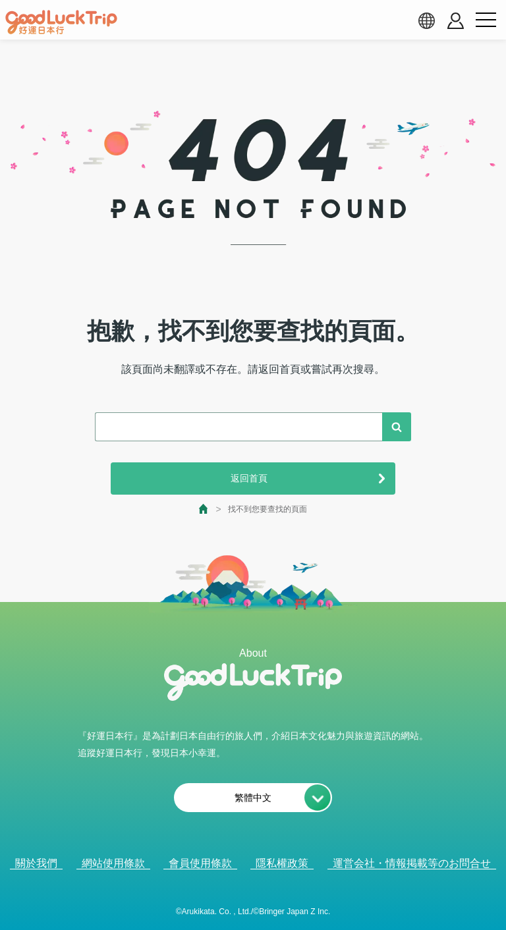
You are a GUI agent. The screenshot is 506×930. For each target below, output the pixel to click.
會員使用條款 (200, 863)
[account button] (455, 21)
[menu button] (485, 20)
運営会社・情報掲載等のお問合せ (412, 863)
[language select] (426, 20)
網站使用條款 (113, 863)
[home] (61, 22)
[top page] (204, 509)
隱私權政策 (282, 863)
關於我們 (36, 863)
